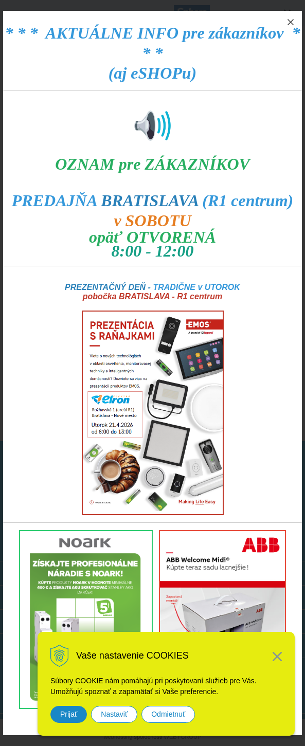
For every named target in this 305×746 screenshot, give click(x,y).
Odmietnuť (168, 714)
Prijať (68, 714)
